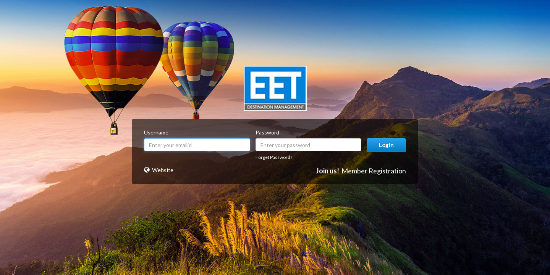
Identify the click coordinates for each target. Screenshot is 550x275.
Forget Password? (274, 157)
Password (267, 132)
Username (156, 132)
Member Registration (373, 171)
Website (162, 170)
